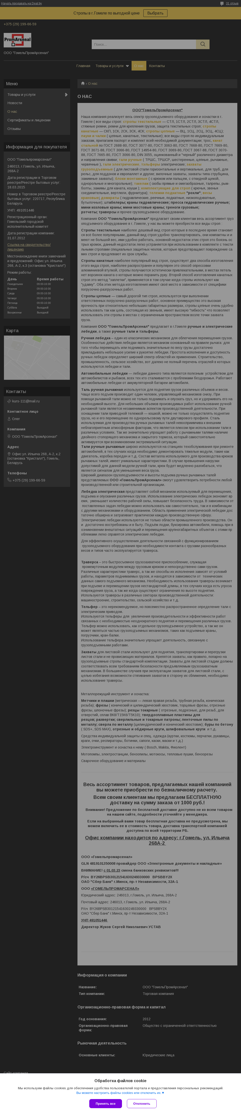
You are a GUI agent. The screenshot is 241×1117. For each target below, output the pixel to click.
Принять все (106, 1103)
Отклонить (141, 1103)
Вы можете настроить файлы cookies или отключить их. (118, 1093)
